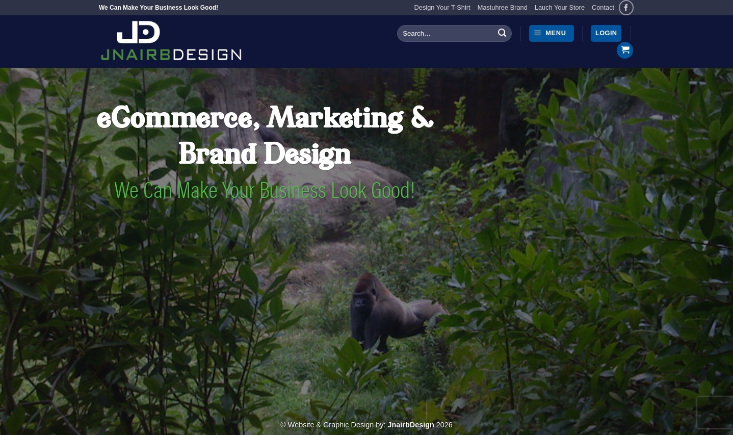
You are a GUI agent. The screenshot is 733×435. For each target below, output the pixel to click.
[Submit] (502, 33)
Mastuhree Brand (503, 7)
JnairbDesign (411, 425)
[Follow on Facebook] (626, 7)
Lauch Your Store (560, 7)
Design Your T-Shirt (442, 7)
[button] (551, 33)
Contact (603, 7)
